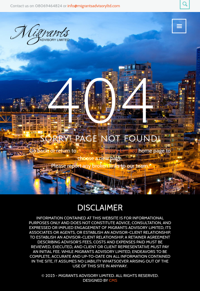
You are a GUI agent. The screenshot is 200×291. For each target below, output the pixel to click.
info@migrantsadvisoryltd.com (93, 5)
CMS (113, 280)
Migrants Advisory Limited (107, 150)
